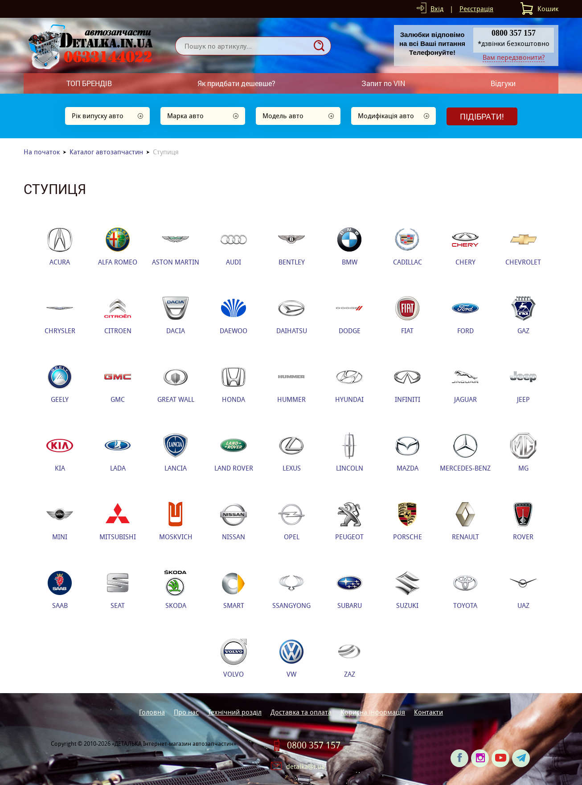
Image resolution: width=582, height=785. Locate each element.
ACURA (59, 246)
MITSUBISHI (117, 521)
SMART (233, 590)
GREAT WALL (175, 384)
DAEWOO (233, 315)
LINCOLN (349, 452)
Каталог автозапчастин (106, 152)
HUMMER (291, 384)
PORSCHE (407, 521)
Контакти (428, 712)
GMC (117, 384)
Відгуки (503, 83)
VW (291, 658)
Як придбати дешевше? (236, 83)
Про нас (186, 712)
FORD (465, 315)
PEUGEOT (349, 521)
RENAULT (465, 521)
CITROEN (117, 315)
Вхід (436, 8)
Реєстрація (476, 8)
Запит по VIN (383, 83)
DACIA (175, 315)
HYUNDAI (349, 384)
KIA (59, 452)
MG (523, 452)
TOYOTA (465, 590)
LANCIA (175, 452)
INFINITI (407, 384)
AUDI (233, 246)
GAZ (523, 315)
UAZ (523, 590)
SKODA (175, 590)
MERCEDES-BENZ (465, 452)
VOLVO (233, 658)
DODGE (349, 315)
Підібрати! (482, 116)
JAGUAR (465, 384)
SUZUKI (407, 590)
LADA (117, 452)
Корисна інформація (372, 712)
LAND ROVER (233, 452)
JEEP (523, 384)
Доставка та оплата (301, 712)
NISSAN (233, 521)
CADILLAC (407, 246)
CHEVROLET (523, 246)
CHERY (465, 246)
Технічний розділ (235, 712)
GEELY (59, 384)
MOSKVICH (176, 521)
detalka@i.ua (305, 766)
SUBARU (349, 590)
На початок (42, 152)
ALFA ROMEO (117, 246)
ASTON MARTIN (175, 246)
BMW (349, 246)
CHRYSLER (60, 315)
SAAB (59, 590)
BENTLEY (291, 246)
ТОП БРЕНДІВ (89, 83)
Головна (152, 712)
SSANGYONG (291, 590)
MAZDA (407, 452)
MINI (59, 521)
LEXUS (291, 452)
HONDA (233, 384)
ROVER (523, 521)
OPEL (291, 521)
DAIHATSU (291, 315)
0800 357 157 (313, 745)
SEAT (117, 590)
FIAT (407, 315)
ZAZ (349, 658)
